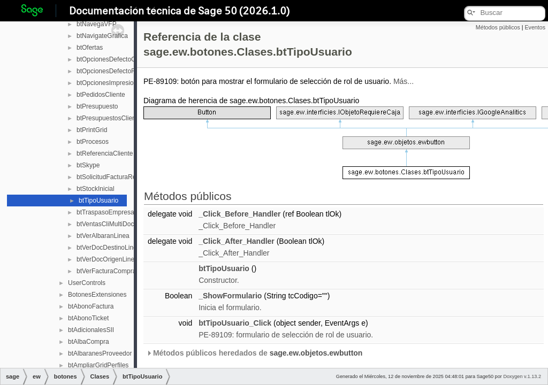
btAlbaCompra (88, 341)
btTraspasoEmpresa (105, 212)
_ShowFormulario (230, 295)
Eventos (534, 27)
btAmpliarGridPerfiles (98, 365)
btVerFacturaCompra (106, 271)
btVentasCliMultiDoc (105, 224)
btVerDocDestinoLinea (108, 247)
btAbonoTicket (88, 318)
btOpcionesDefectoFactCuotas (120, 71)
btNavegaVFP (97, 24)
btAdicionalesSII (91, 330)
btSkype (88, 165)
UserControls (86, 283)
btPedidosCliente (101, 94)
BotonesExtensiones (97, 294)
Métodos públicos (498, 27)
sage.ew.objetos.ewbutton (316, 353)
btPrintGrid (92, 130)
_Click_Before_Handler (239, 214)
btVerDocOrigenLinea (107, 259)
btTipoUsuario (98, 200)
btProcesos (93, 141)
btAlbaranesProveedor (100, 353)
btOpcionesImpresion (107, 83)
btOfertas (90, 47)
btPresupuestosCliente (109, 118)
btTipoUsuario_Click (235, 323)
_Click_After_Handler (237, 241)
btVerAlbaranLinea (103, 236)
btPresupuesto (97, 106)
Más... (403, 81)
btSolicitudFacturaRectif (110, 177)
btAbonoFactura (90, 306)
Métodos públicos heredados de (254, 353)
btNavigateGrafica (102, 36)
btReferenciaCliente (105, 153)
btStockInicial (96, 188)
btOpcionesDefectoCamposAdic (122, 59)
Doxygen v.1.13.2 (522, 376)
